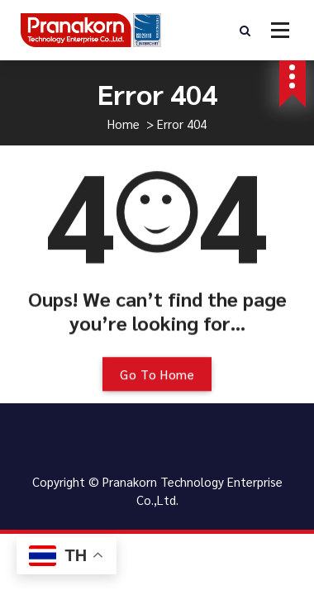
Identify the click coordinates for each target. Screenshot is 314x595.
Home (123, 123)
